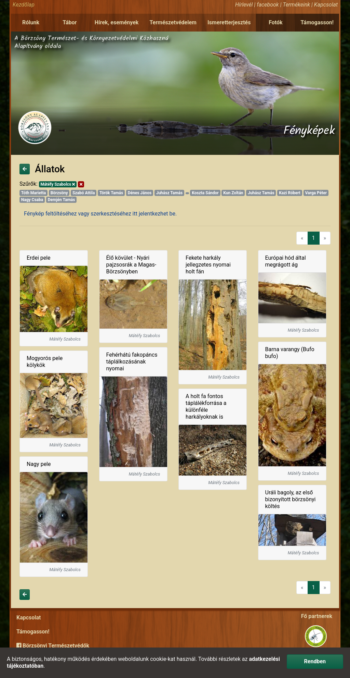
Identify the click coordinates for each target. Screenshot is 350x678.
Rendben (315, 661)
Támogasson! (317, 22)
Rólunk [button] (30, 22)
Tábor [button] (70, 22)
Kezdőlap (24, 4)
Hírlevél (244, 4)
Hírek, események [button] (117, 22)
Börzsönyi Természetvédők (52, 645)
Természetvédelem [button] (173, 22)
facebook (268, 4)
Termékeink (296, 4)
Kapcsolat (326, 4)
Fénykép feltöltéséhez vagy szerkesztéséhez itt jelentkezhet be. (100, 213)
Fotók (275, 22)
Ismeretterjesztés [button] (229, 22)
